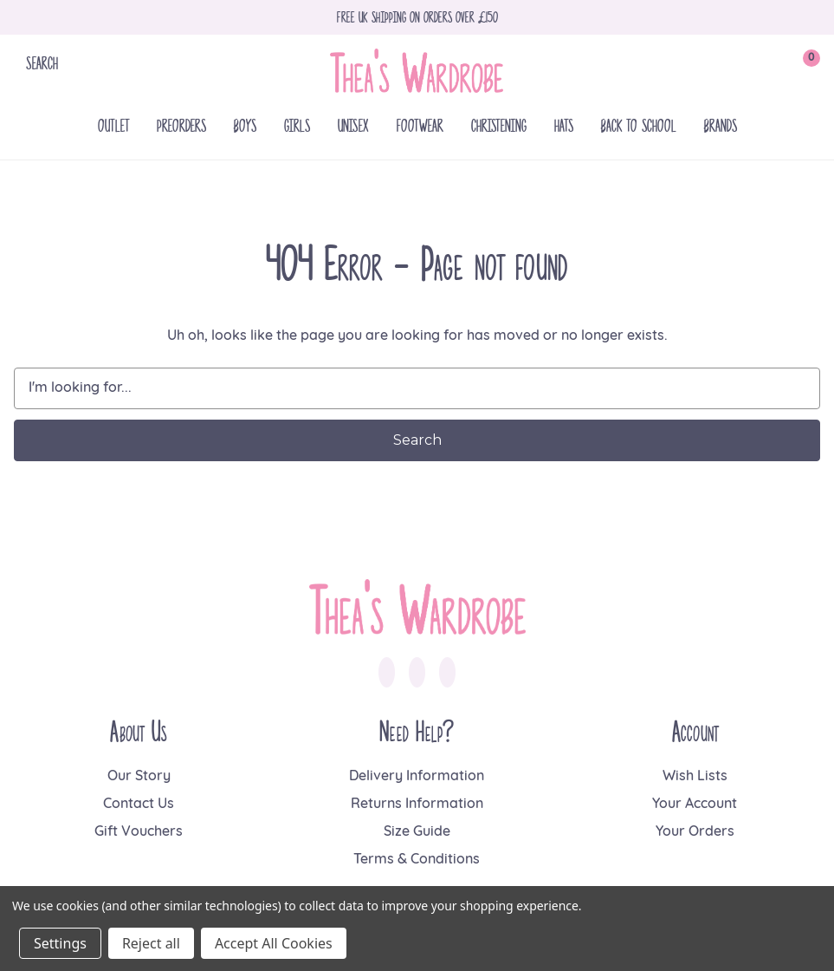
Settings (60, 943)
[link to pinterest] (447, 672)
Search (42, 63)
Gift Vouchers (138, 832)
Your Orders (695, 832)
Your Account (694, 804)
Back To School (638, 125)
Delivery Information (416, 777)
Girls (297, 125)
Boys (245, 125)
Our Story (139, 777)
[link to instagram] (417, 672)
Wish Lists (695, 777)
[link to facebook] (387, 672)
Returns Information (417, 804)
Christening (499, 125)
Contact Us (138, 804)
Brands (720, 125)
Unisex (353, 125)
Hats (563, 125)
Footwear (420, 125)
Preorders (181, 125)
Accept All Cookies (274, 943)
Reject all (151, 943)
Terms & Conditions (416, 860)
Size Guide (417, 832)
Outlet (113, 125)
